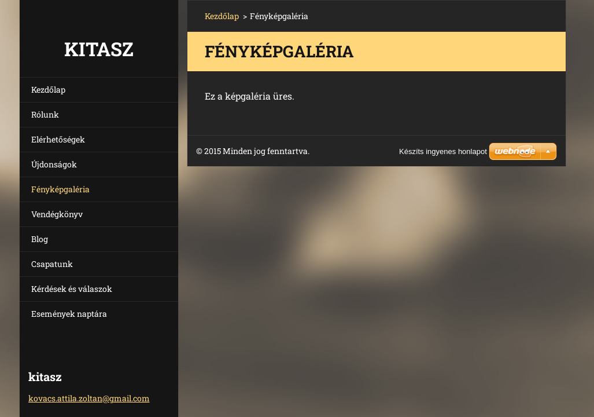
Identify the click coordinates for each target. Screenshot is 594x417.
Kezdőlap (48, 89)
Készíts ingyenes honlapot (443, 151)
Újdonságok (54, 164)
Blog (39, 238)
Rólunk (45, 114)
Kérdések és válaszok (71, 288)
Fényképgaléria (60, 189)
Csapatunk (52, 263)
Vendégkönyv (57, 214)
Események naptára (69, 313)
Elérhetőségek (58, 139)
